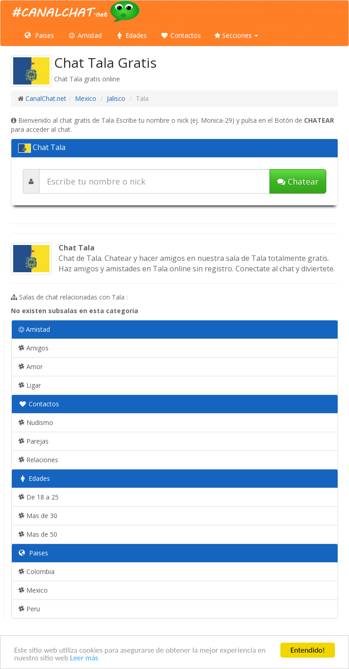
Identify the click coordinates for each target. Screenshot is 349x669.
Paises (39, 35)
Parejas (34, 441)
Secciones (236, 35)
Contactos (180, 35)
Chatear (298, 181)
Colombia (37, 571)
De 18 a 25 (39, 497)
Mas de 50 (38, 534)
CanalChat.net (45, 98)
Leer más (84, 658)
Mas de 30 (38, 515)
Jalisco (116, 98)
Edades (131, 35)
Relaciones (38, 459)
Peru (29, 608)
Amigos (34, 348)
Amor (31, 366)
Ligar (30, 385)
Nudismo (36, 422)
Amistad (85, 35)
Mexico (85, 98)
